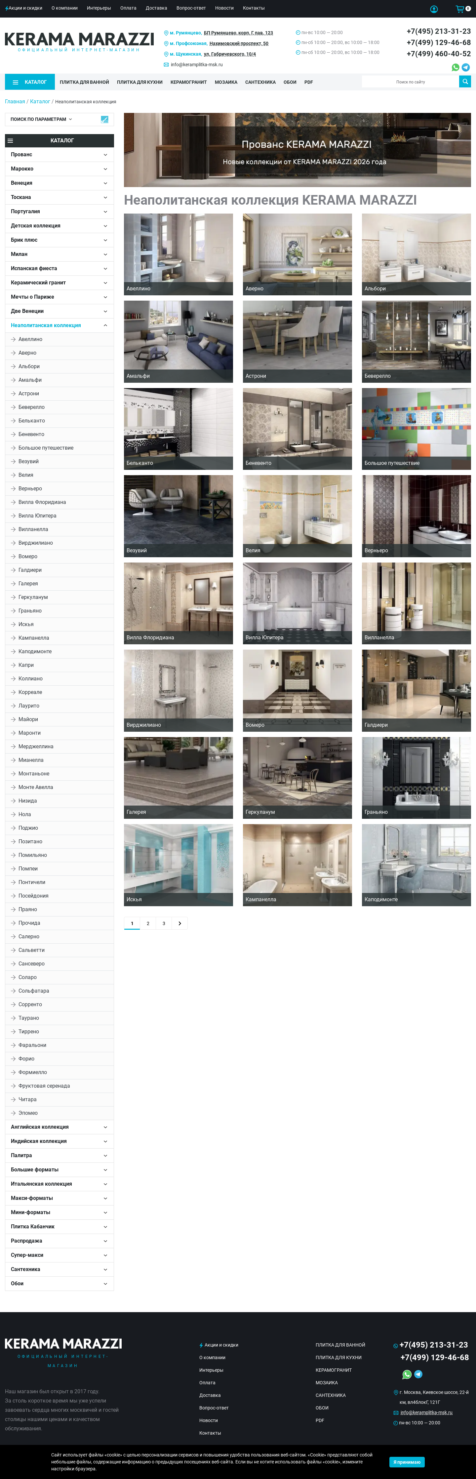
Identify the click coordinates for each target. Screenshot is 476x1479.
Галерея (28, 583)
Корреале (30, 691)
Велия (26, 474)
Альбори (29, 366)
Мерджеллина (36, 746)
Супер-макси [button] (27, 1254)
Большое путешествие (46, 447)
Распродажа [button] (26, 1240)
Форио (26, 1058)
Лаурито (29, 705)
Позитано (30, 841)
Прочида (29, 922)
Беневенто (31, 433)
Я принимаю (407, 1462)
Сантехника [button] (25, 1268)
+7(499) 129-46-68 (439, 42)
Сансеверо (32, 963)
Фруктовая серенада (44, 1085)
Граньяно (30, 610)
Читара (28, 1099)
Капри (26, 664)
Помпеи (28, 868)
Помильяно (33, 854)
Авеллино (30, 338)
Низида (28, 800)
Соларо (28, 976)
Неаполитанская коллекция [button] (46, 324)
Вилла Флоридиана (42, 501)
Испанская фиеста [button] (34, 268)
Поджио (28, 827)
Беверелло (32, 406)
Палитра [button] (21, 1155)
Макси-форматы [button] (32, 1197)
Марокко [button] (22, 168)
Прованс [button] (21, 154)
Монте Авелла (36, 786)
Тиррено (29, 1031)
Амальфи (30, 379)
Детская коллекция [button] (35, 225)
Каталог (40, 101)
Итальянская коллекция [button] (41, 1183)
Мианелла (31, 759)
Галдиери (30, 569)
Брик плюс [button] (24, 239)
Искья (26, 623)
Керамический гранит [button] (38, 282)
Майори (28, 718)
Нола (25, 814)
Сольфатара (34, 990)
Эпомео (28, 1112)
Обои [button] (17, 1283)
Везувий (29, 461)
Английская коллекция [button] (40, 1126)
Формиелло (33, 1071)
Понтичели (32, 881)
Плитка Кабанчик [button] (33, 1226)
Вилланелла (33, 528)
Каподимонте (35, 651)
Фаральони (32, 1044)
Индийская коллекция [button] (39, 1140)
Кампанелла (34, 637)
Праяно (28, 909)
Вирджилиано (36, 542)
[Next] (180, 922)
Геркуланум (33, 596)
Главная (15, 101)
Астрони (29, 393)
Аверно (27, 352)
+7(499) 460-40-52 (439, 54)
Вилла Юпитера (38, 515)
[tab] (59, 154)
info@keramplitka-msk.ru (197, 64)
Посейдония (34, 895)
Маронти (30, 732)
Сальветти (32, 949)
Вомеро (28, 556)
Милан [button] (19, 253)
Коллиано (31, 678)
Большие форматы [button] (35, 1169)
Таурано (29, 1017)
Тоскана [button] (21, 196)
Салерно (29, 936)
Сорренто (30, 1004)
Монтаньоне (34, 773)
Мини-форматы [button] (30, 1211)
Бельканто (32, 420)
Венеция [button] (21, 182)
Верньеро (30, 488)
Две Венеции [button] (27, 310)
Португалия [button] (25, 211)
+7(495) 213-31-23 (439, 31)
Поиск (465, 81)
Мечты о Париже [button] (32, 296)
